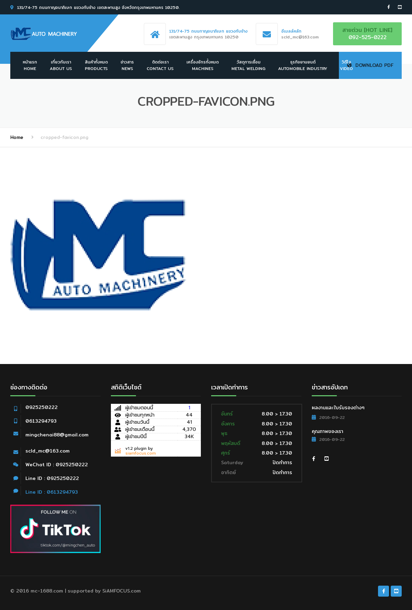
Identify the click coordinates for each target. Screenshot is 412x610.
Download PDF (370, 65)
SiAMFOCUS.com (121, 591)
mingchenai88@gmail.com (57, 434)
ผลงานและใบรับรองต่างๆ (338, 407)
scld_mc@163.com (47, 451)
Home (16, 137)
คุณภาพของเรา (327, 431)
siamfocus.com (140, 453)
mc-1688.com (47, 591)
